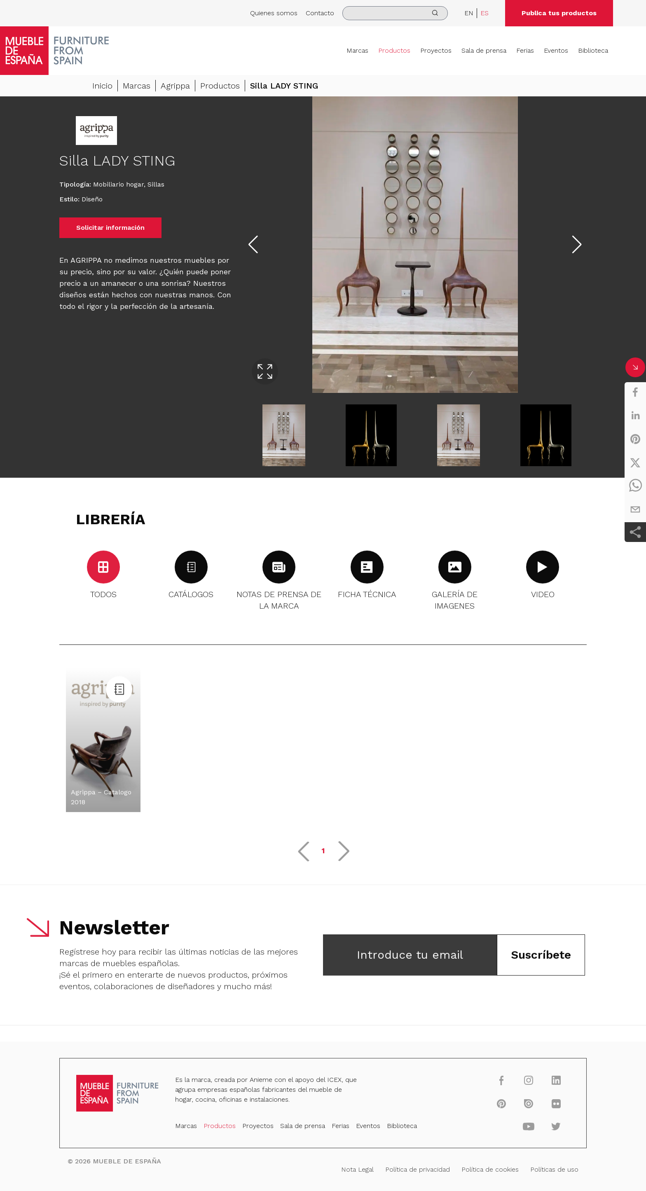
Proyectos (436, 50)
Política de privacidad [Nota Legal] (415, 1168)
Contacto (320, 13)
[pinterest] (635, 439)
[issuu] (523, 1104)
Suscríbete (541, 959)
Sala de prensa (483, 50)
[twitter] (635, 462)
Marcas (357, 50)
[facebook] (635, 392)
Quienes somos (273, 13)
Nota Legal (356, 1168)
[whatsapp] (635, 486)
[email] (635, 509)
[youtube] (523, 1127)
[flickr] (549, 1104)
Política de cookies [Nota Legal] (485, 1168)
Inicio (102, 86)
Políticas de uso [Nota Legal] (547, 1168)
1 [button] (323, 854)
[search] (395, 13)
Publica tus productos (559, 13)
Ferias (525, 50)
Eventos (556, 50)
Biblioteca (593, 50)
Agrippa (175, 86)
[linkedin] (635, 415)
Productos (394, 50)
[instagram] (523, 1082)
